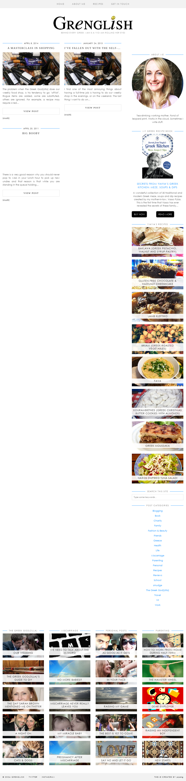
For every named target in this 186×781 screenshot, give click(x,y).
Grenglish (18, 777)
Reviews (157, 575)
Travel (157, 595)
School (157, 580)
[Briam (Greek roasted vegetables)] (157, 339)
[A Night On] (23, 726)
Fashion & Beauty (157, 530)
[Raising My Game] (116, 699)
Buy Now (139, 214)
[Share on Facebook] (13, 118)
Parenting (157, 560)
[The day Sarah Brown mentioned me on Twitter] (23, 699)
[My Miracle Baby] (70, 726)
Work (158, 605)
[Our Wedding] (23, 645)
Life (157, 550)
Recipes (98, 4)
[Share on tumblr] (19, 118)
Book (158, 515)
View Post (31, 111)
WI (157, 600)
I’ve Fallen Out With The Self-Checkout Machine (107, 48)
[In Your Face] (116, 672)
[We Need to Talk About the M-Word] (70, 645)
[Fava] (157, 371)
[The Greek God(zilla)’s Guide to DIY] (23, 672)
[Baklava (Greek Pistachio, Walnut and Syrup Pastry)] (157, 242)
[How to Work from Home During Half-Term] (163, 645)
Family (157, 525)
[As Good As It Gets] (116, 645)
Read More (165, 214)
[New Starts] (163, 753)
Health (157, 545)
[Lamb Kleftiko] (157, 307)
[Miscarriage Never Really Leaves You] (70, 699)
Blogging (158, 510)
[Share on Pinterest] (17, 118)
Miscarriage (157, 555)
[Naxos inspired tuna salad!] (157, 468)
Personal (157, 565)
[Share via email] (12, 118)
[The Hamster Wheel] (163, 672)
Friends (157, 535)
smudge (157, 585)
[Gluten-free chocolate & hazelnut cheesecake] (157, 274)
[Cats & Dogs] (23, 753)
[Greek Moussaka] (157, 436)
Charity (158, 520)
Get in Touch (120, 4)
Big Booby (31, 133)
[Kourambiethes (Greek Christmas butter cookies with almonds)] (157, 404)
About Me (78, 4)
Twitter (33, 777)
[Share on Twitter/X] (15, 118)
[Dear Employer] (163, 699)
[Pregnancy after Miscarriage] (70, 753)
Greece (157, 540)
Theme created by (168, 777)
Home (60, 4)
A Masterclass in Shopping (31, 48)
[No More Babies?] (70, 672)
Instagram (48, 777)
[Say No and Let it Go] (116, 753)
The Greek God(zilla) (157, 590)
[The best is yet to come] (116, 726)
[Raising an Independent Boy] (163, 726)
